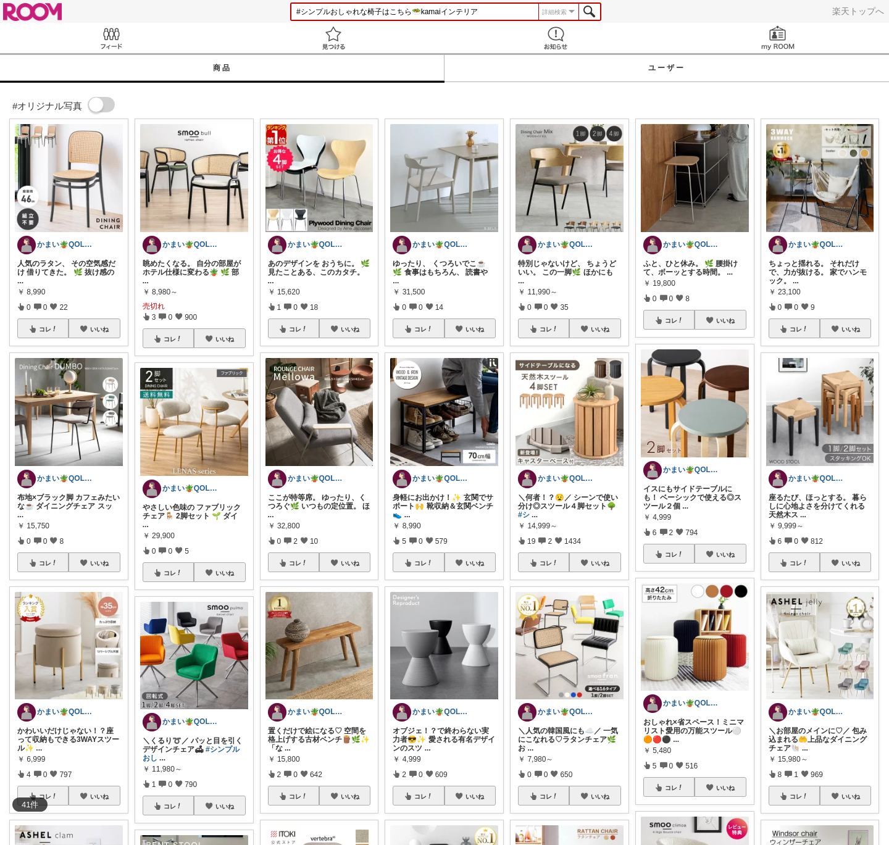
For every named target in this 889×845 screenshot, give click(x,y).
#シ (524, 514)
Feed (111, 38)
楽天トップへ (858, 11)
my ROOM (778, 38)
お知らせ (555, 38)
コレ (48, 329)
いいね (99, 329)
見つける (333, 38)
